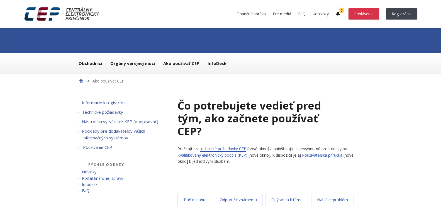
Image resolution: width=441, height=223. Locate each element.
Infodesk (90, 184)
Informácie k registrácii (103, 102)
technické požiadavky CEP (223, 148)
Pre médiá (282, 13)
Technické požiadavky (102, 112)
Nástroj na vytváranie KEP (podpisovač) (120, 121)
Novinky (89, 171)
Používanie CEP (97, 147)
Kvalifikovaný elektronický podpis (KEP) (212, 155)
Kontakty (321, 13)
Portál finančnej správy (102, 178)
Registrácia (401, 13)
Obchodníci (90, 63)
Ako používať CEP (181, 63)
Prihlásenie (364, 13)
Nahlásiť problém (332, 199)
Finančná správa (251, 13)
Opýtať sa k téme (287, 199)
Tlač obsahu (194, 199)
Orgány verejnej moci (132, 63)
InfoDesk (217, 63)
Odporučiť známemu (238, 199)
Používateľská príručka (322, 155)
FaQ (302, 13)
